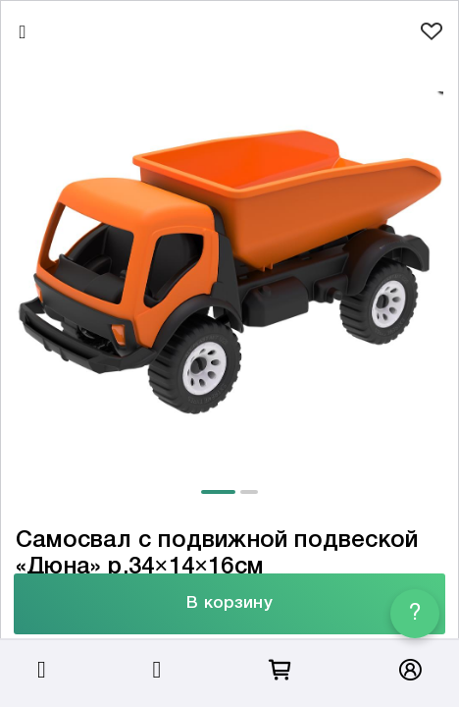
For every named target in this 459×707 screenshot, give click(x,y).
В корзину (229, 603)
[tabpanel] (229, 265)
